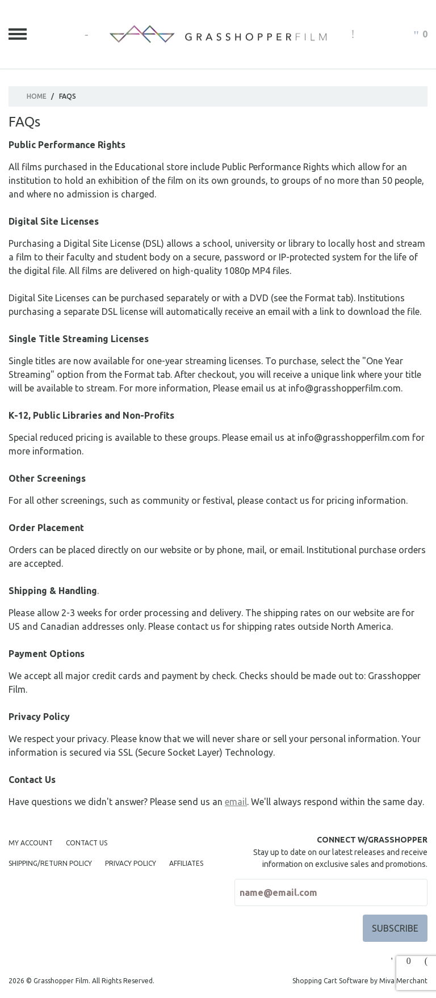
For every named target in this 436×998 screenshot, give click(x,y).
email (236, 802)
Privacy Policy (130, 863)
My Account (31, 843)
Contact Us (86, 843)
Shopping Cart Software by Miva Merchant (359, 980)
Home (37, 96)
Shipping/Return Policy (50, 863)
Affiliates (186, 863)
